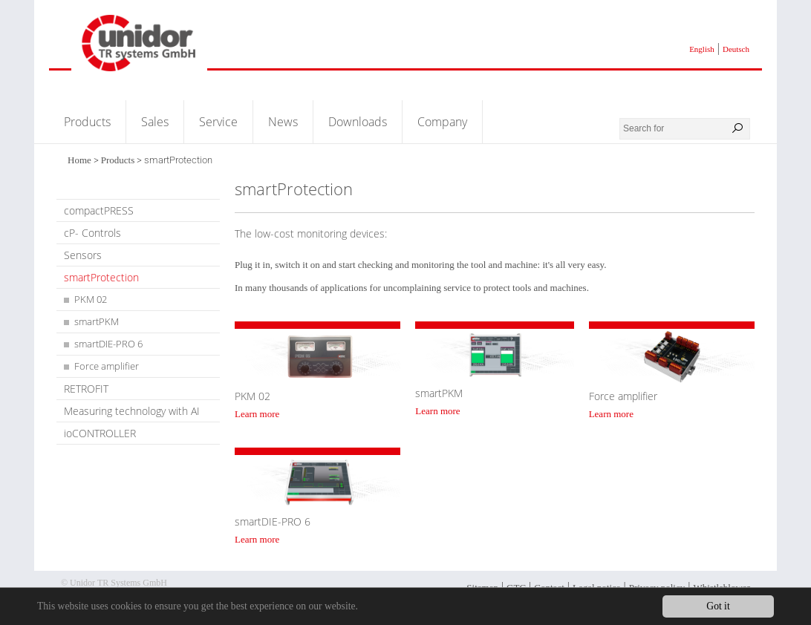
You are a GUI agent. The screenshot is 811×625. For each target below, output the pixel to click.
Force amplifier (106, 366)
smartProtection (101, 277)
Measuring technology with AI (132, 411)
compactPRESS (99, 210)
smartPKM (96, 321)
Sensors (83, 255)
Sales (155, 122)
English (701, 49)
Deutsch (736, 49)
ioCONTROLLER (100, 433)
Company (442, 122)
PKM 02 (90, 299)
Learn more (257, 413)
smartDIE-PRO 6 (108, 343)
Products (87, 122)
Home (79, 160)
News (283, 122)
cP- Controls (92, 233)
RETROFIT (86, 389)
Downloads (357, 122)
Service (218, 122)
